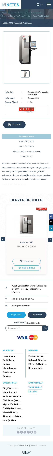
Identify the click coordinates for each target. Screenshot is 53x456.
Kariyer (6, 364)
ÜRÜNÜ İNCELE (27, 268)
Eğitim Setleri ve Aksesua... (37, 364)
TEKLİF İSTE (26, 261)
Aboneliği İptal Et (32, 323)
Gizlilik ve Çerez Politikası (11, 400)
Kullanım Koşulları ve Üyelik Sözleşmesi (12, 396)
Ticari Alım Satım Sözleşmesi (12, 416)
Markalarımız (9, 368)
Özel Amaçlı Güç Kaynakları (25, 16)
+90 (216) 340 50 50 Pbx (23, 299)
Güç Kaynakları (8, 16)
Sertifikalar (9, 360)
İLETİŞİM (32, 391)
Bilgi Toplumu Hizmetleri (10, 388)
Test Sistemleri (43, 16)
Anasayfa (5, 13)
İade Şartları (9, 420)
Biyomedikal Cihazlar (34, 368)
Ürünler (14, 13)
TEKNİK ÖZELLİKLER (26, 141)
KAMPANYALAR (35, 383)
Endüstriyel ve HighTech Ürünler (29, 13)
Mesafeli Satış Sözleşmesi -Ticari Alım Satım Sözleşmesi (12, 412)
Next (50, 240)
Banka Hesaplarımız (10, 376)
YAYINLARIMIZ (35, 387)
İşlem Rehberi (10, 392)
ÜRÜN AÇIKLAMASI (26, 136)
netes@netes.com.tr (21, 305)
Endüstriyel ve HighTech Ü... (35, 356)
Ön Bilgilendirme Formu (12, 408)
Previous (3, 239)
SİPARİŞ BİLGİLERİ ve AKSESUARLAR (26, 151)
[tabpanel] (26, 239)
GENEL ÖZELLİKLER (26, 146)
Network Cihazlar (37, 360)
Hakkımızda (9, 356)
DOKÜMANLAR (26, 156)
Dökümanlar (9, 372)
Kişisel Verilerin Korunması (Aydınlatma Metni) (11, 404)
